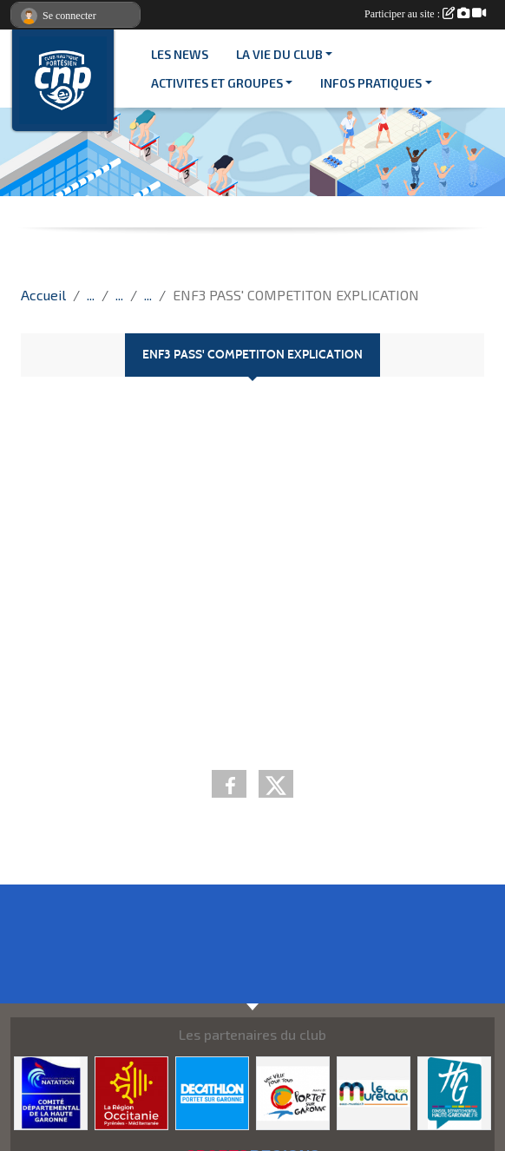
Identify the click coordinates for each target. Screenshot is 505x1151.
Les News (179, 54)
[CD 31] (51, 1091)
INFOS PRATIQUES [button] (371, 83)
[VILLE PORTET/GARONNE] (293, 1091)
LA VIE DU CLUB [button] (279, 54)
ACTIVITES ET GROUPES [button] (217, 83)
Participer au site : (425, 14)
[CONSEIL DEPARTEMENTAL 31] (454, 1091)
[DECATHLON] (212, 1091)
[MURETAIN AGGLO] (373, 1091)
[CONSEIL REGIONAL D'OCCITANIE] (131, 1091)
